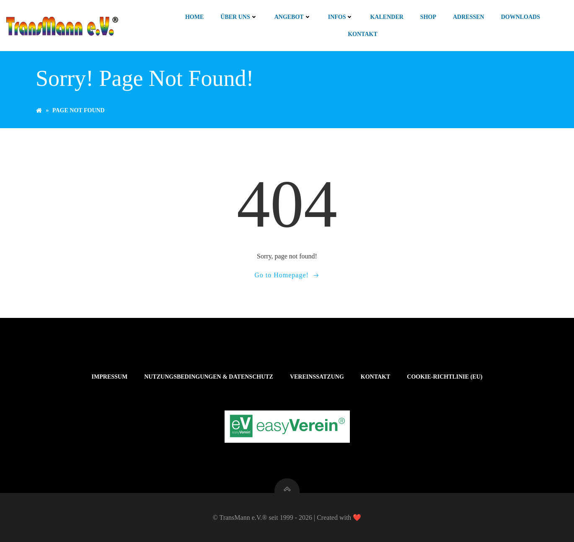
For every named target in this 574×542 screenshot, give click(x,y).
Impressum (110, 377)
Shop (428, 17)
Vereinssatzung (317, 377)
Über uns (238, 17)
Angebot (292, 17)
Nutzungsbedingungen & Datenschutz (208, 377)
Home (194, 17)
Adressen (468, 17)
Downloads (520, 17)
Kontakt (362, 34)
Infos (341, 17)
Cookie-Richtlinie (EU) (444, 377)
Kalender (386, 17)
